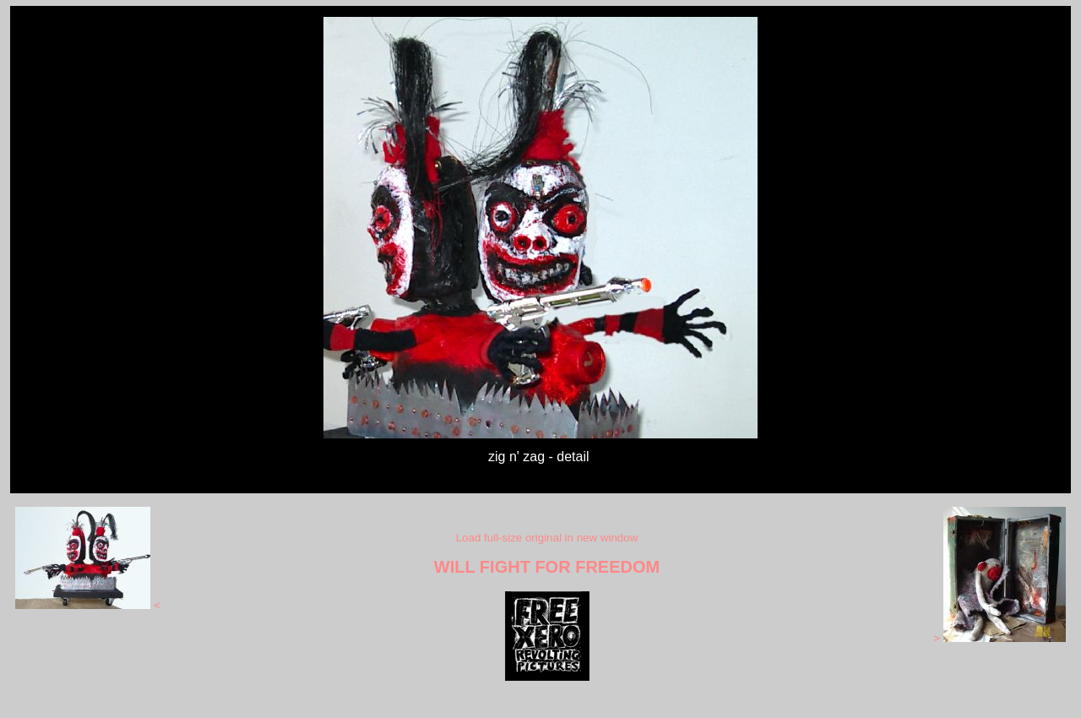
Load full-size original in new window (547, 537)
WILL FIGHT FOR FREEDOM (547, 567)
